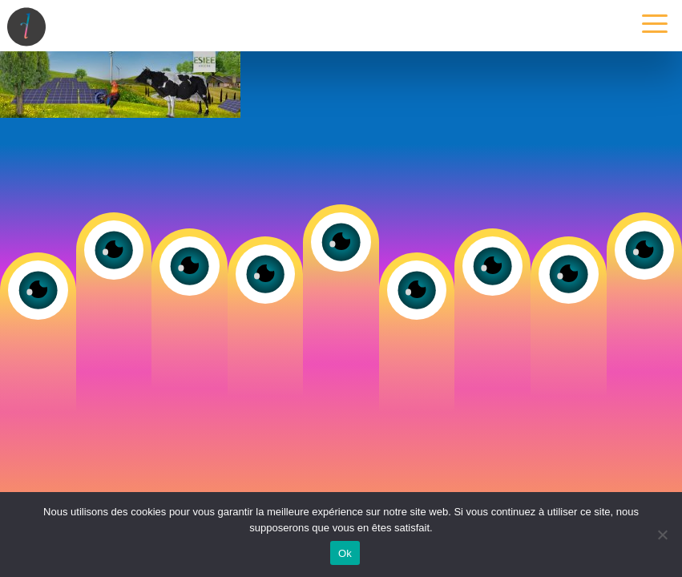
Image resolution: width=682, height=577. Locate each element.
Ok (345, 553)
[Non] (662, 535)
